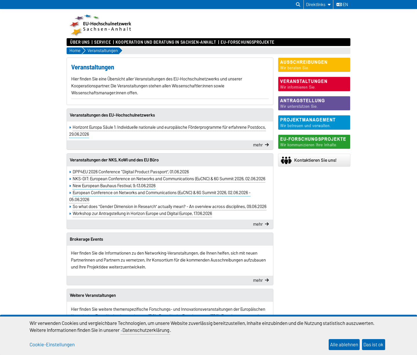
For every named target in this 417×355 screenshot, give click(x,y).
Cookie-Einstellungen (52, 345)
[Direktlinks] (318, 4)
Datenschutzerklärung (145, 330)
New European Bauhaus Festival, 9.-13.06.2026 (114, 185)
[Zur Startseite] (101, 35)
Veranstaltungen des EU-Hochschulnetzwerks (112, 115)
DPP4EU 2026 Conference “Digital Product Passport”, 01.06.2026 (131, 171)
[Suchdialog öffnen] (298, 4)
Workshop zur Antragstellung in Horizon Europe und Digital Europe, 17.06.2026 (142, 213)
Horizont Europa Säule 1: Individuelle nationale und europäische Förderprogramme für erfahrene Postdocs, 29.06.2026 (167, 131)
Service (102, 42)
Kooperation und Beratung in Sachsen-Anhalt (166, 42)
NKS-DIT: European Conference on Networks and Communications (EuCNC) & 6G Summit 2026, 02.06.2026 (169, 178)
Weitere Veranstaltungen (93, 295)
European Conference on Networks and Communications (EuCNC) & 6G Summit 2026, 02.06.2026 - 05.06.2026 (159, 196)
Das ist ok (373, 345)
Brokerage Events (86, 239)
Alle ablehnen (344, 345)
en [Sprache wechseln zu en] (342, 4)
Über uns (79, 42)
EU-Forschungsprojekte (248, 42)
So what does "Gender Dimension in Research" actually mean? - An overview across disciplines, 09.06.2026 (169, 206)
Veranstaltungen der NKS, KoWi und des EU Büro (114, 160)
